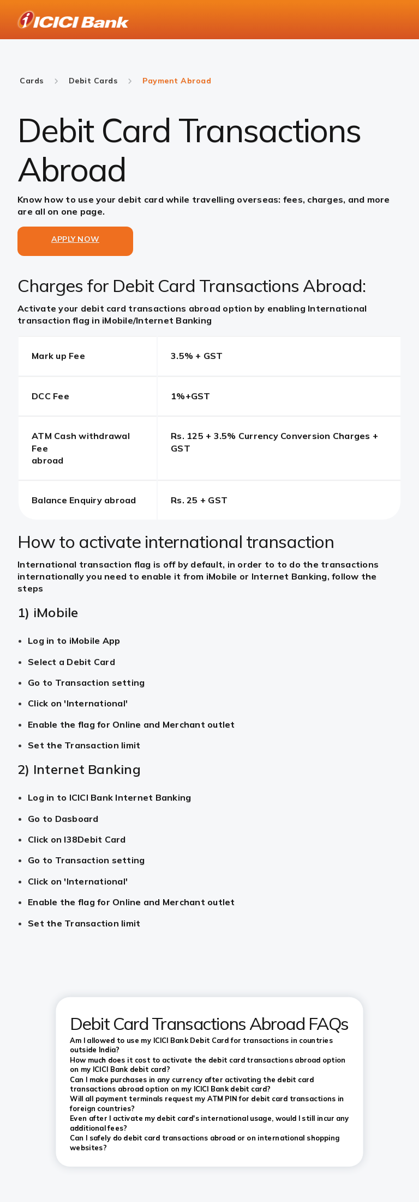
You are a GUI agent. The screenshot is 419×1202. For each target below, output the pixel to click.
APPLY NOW (75, 239)
